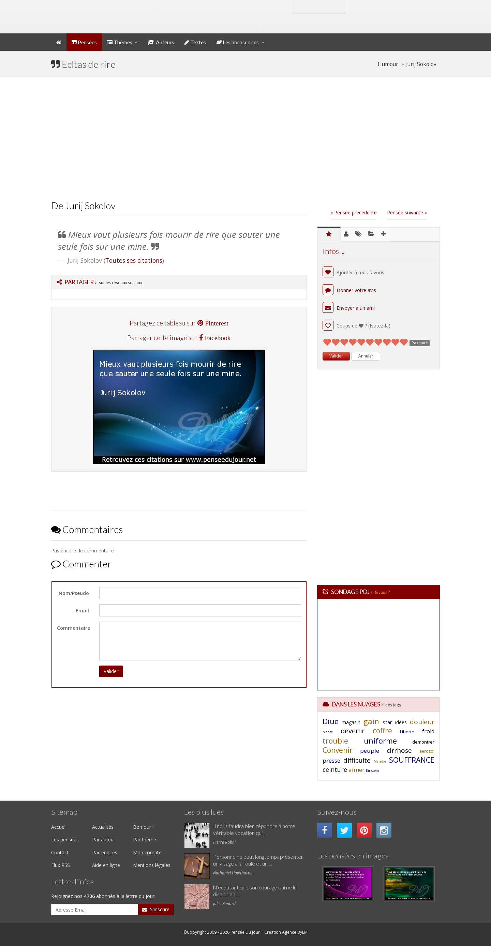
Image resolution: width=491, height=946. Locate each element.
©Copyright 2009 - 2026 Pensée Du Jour (221, 932)
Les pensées (65, 839)
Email (82, 610)
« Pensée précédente (353, 212)
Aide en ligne (106, 865)
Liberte (407, 732)
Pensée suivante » (407, 212)
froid (428, 731)
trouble (335, 741)
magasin (351, 722)
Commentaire (73, 628)
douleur (422, 721)
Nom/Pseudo (74, 593)
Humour (388, 64)
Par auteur (103, 839)
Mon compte (376, 6)
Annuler (365, 356)
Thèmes (119, 42)
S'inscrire (155, 909)
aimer (356, 770)
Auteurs (161, 42)
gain (371, 721)
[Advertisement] (245, 138)
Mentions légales (151, 865)
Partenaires (104, 852)
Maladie (380, 761)
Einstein (372, 770)
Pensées (84, 42)
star (387, 722)
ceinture (335, 769)
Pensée (119, 11)
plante (328, 732)
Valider (111, 671)
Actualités (103, 827)
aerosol (426, 751)
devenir (353, 730)
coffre (382, 730)
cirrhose (399, 750)
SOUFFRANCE (411, 760)
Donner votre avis (349, 290)
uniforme (380, 740)
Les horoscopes (237, 42)
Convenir (338, 750)
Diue (331, 721)
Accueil (58, 827)
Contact (60, 852)
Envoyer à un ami (349, 308)
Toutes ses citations (133, 260)
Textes (195, 42)
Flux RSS (60, 865)
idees (401, 722)
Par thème (144, 839)
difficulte (357, 760)
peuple (369, 750)
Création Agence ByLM (286, 932)
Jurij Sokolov (421, 64)
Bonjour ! (143, 827)
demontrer (423, 742)
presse (331, 760)
